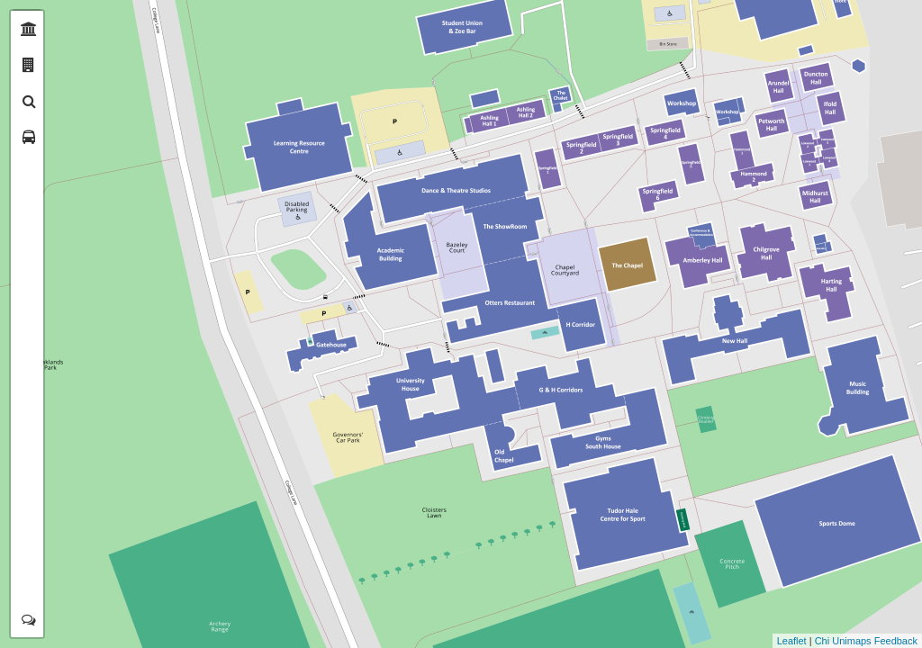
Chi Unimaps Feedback (866, 640)
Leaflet (792, 640)
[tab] (29, 29)
